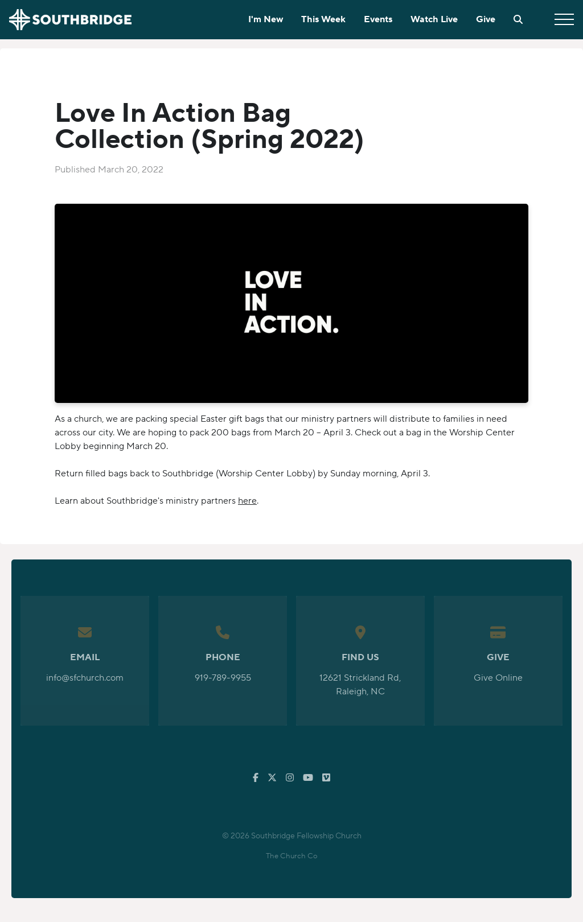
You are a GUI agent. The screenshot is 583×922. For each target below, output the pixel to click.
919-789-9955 (223, 678)
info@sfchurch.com (85, 678)
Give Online (498, 678)
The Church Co (292, 856)
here (247, 501)
